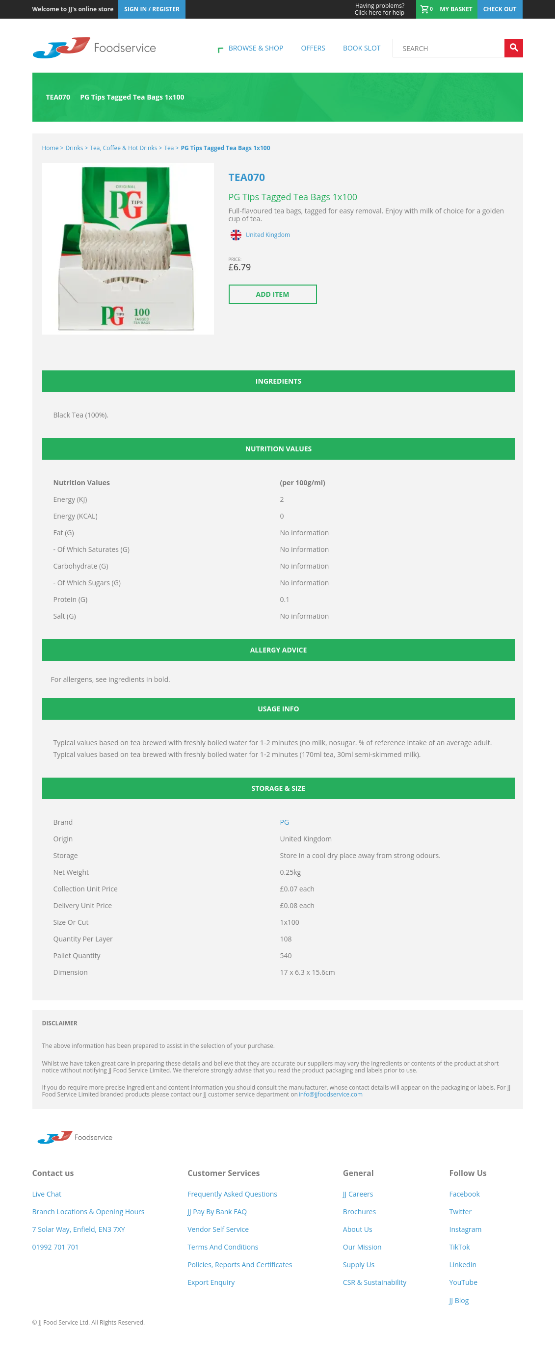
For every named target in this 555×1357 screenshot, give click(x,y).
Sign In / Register (152, 9)
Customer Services (223, 1173)
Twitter (460, 1211)
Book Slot (362, 47)
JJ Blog (459, 1300)
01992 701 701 (55, 1247)
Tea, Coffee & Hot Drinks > (126, 148)
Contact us (53, 1173)
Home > (53, 148)
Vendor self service (218, 1229)
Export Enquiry (211, 1282)
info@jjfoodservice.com (331, 1094)
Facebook (464, 1194)
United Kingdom (268, 235)
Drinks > (76, 148)
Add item (273, 294)
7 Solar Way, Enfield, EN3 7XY (78, 1229)
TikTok (459, 1247)
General (358, 1173)
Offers (313, 47)
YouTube (463, 1282)
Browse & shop (256, 47)
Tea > (171, 148)
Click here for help (379, 9)
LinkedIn (462, 1264)
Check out (500, 9)
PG (285, 822)
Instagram (465, 1229)
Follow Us (467, 1173)
